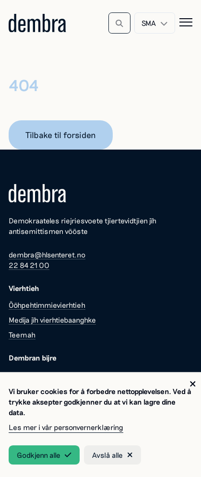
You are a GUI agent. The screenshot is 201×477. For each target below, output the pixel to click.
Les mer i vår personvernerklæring (66, 427)
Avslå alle (112, 455)
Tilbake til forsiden (60, 134)
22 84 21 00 (29, 265)
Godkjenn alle (44, 455)
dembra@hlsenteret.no (47, 254)
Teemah (22, 334)
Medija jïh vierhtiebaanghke (52, 319)
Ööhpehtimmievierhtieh (47, 305)
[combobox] (154, 23)
